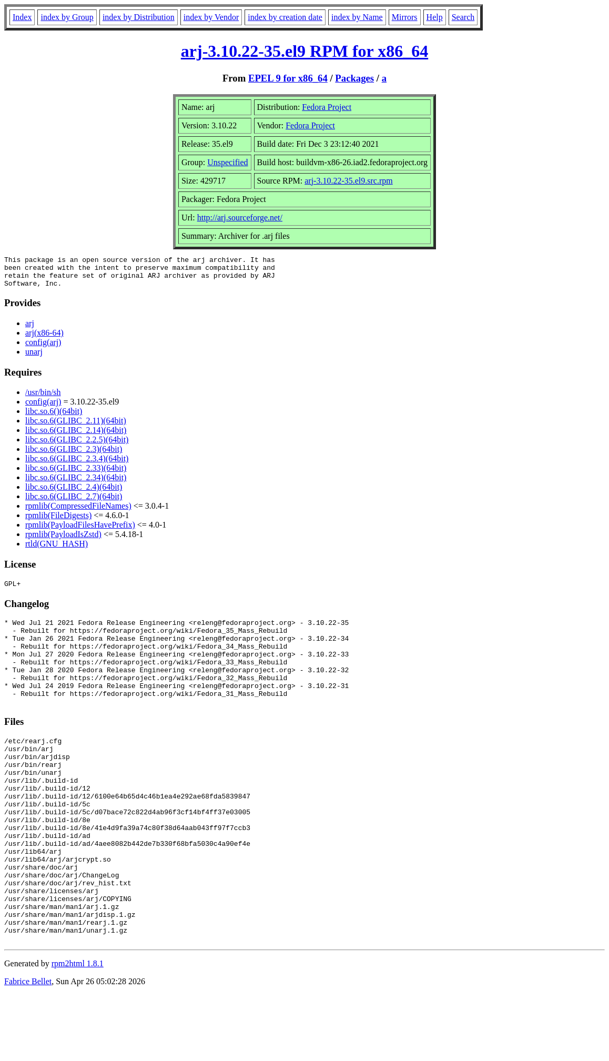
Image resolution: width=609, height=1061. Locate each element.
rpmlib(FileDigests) (58, 521)
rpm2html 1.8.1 (78, 1029)
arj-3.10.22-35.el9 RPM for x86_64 (304, 51)
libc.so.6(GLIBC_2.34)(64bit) (75, 483)
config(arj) (43, 348)
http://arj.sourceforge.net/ (239, 217)
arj (29, 329)
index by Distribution (139, 17)
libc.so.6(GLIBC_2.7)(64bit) (73, 502)
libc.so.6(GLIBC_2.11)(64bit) (75, 426)
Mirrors (405, 17)
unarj (34, 357)
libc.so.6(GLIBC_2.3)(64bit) (73, 455)
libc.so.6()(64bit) (53, 417)
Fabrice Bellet (28, 1047)
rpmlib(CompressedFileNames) (78, 512)
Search (463, 17)
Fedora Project (326, 107)
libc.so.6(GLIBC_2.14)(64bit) (75, 436)
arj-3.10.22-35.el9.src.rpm (348, 180)
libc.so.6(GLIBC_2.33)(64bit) (75, 474)
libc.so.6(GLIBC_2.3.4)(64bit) (76, 464)
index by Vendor (211, 17)
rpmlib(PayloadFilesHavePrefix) (80, 531)
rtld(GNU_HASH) (56, 549)
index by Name (357, 17)
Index (22, 17)
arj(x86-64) (44, 339)
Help (435, 17)
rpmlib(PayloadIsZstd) (63, 540)
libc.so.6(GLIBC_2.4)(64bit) (73, 493)
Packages (354, 78)
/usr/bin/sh (43, 398)
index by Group (66, 17)
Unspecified (227, 162)
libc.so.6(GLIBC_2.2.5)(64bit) (76, 445)
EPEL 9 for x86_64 (288, 78)
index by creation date (285, 17)
